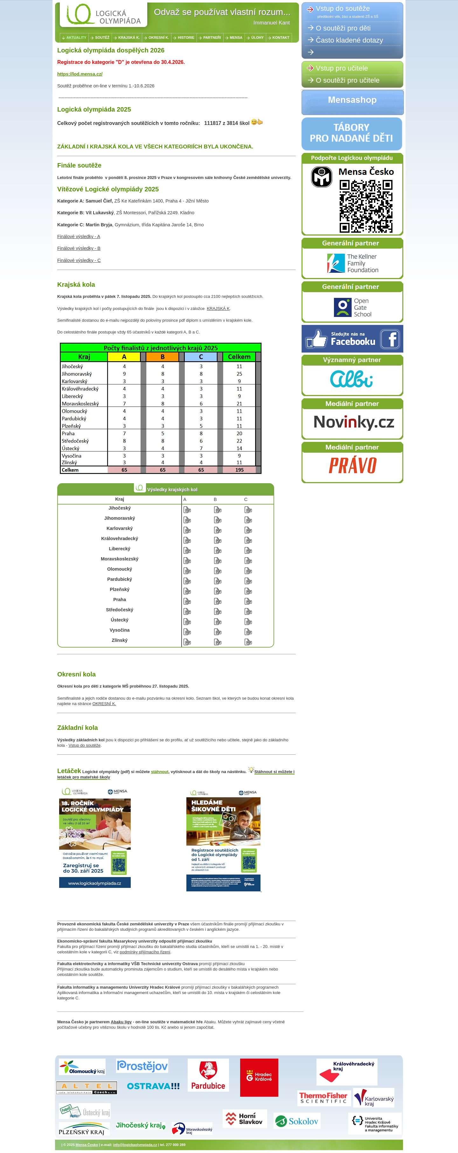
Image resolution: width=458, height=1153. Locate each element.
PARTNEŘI (212, 37)
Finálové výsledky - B (79, 248)
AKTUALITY (76, 37)
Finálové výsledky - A (78, 236)
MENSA (236, 37)
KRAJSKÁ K (218, 308)
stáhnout (160, 771)
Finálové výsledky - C (79, 260)
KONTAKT (281, 37)
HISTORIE (186, 37)
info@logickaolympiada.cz (135, 1145)
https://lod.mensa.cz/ (79, 74)
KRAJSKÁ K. (129, 37)
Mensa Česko (87, 1145)
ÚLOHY (257, 37)
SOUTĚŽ (102, 37)
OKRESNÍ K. (159, 37)
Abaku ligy (121, 1021)
